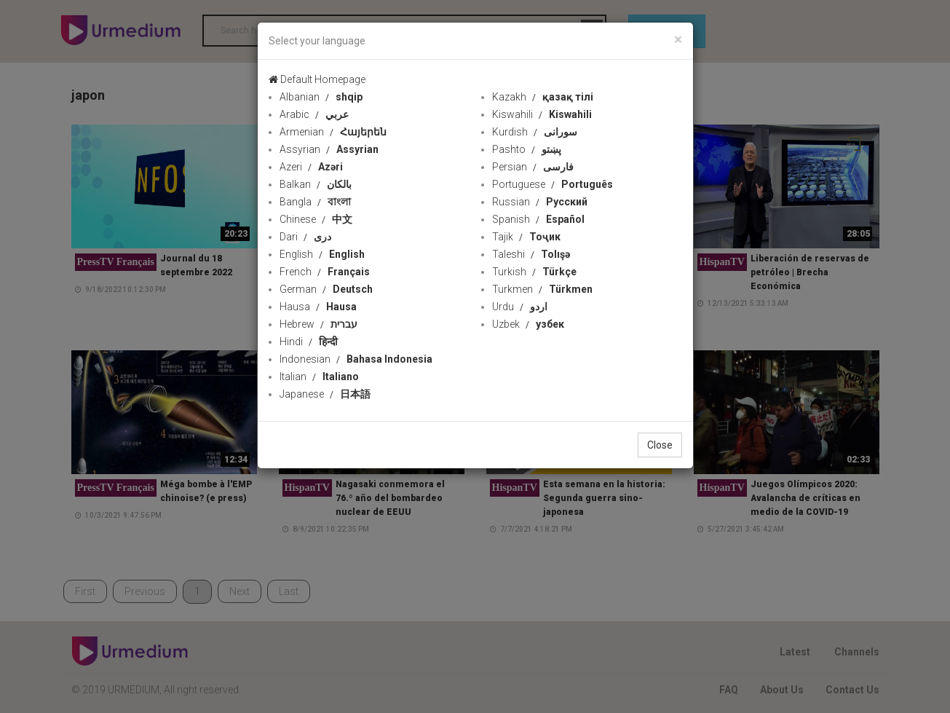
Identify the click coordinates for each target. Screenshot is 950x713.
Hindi (309, 341)
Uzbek (528, 324)
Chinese (316, 219)
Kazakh (542, 97)
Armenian (333, 132)
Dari (305, 237)
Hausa (318, 306)
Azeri (311, 167)
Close (660, 445)
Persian (533, 167)
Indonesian (356, 359)
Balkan (316, 184)
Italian (319, 376)
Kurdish (534, 132)
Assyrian (329, 149)
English (322, 254)
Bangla (315, 202)
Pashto (526, 149)
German (326, 289)
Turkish (534, 271)
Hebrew (318, 324)
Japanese (325, 394)
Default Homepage (317, 79)
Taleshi (531, 254)
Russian (539, 202)
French (325, 271)
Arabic (314, 114)
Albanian (321, 97)
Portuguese (552, 184)
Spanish (538, 219)
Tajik (526, 237)
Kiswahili (542, 114)
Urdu (519, 306)
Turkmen (542, 289)
